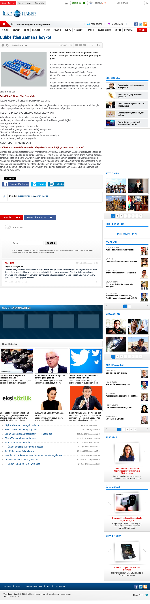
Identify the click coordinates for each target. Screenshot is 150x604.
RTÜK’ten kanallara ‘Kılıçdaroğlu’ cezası (24, 447)
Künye (21, 3)
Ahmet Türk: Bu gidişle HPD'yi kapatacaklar (131, 105)
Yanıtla (10, 282)
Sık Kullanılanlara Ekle (33, 586)
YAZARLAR (111, 241)
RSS (48, 586)
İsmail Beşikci (122, 417)
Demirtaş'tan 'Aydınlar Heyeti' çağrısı (131, 114)
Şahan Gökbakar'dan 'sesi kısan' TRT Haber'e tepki (29, 434)
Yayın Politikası (60, 586)
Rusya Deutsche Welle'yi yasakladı (21, 459)
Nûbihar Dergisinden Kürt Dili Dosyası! (35, 24)
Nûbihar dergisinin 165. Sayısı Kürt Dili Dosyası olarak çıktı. (127, 571)
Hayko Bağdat (122, 383)
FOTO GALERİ (112, 173)
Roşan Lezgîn (122, 271)
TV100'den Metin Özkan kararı (19, 451)
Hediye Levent (122, 406)
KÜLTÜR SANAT (114, 536)
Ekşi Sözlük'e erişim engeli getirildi (21, 429)
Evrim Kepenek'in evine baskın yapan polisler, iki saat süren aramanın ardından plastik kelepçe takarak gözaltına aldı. (16, 379)
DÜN (119, 234)
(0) (18, 282)
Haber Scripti (138, 595)
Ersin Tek (122, 260)
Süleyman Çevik (122, 248)
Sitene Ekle (39, 3)
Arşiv (29, 3)
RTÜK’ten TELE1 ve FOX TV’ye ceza (22, 464)
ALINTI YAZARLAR (115, 364)
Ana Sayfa (7, 586)
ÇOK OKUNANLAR (115, 224)
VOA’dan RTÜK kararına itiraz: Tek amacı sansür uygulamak (33, 455)
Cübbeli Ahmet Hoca (26, 196)
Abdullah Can (122, 295)
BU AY (134, 234)
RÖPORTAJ (111, 437)
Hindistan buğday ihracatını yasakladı (130, 95)
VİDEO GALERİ (113, 314)
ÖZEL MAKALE (113, 486)
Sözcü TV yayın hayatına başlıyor (21, 438)
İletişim (18, 586)
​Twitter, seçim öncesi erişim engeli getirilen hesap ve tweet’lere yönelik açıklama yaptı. (86, 379)
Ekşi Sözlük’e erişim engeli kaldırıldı (22, 425)
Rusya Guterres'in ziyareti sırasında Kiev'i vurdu (129, 123)
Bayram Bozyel (122, 284)
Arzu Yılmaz (122, 394)
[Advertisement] (51, 208)
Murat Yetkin (122, 371)
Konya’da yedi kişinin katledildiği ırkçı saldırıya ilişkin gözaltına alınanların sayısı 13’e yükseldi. (127, 523)
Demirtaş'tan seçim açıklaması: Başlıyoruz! (131, 86)
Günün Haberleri (8, 3)
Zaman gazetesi (41, 196)
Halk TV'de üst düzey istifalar (18, 442)
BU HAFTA (126, 234)
